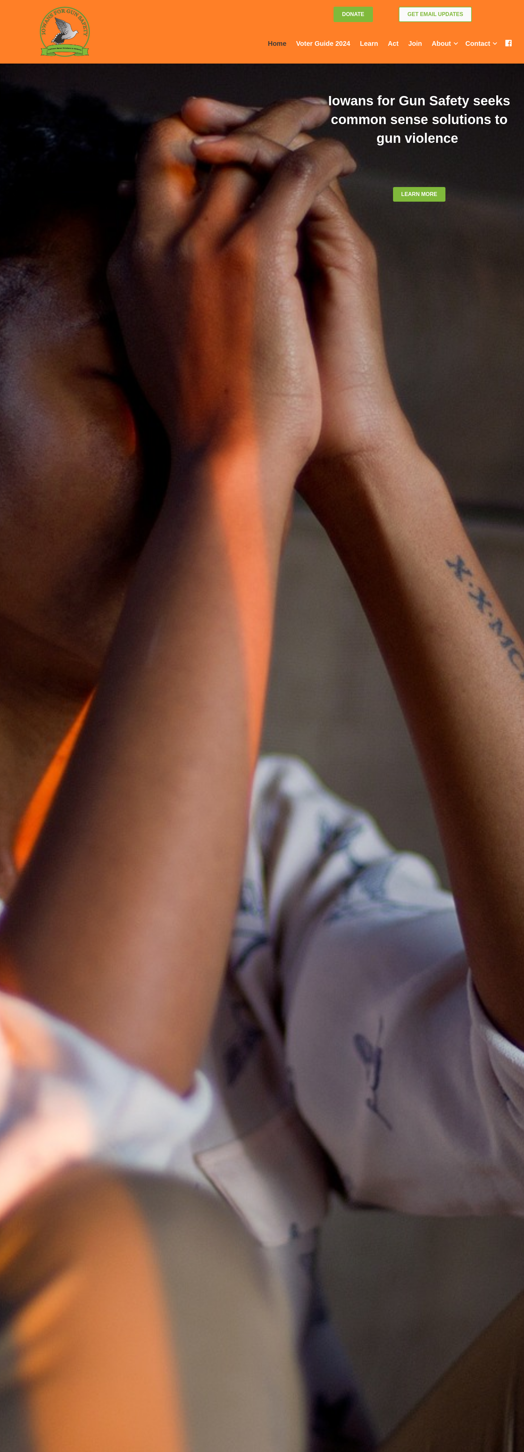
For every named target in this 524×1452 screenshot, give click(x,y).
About (441, 43)
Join (415, 43)
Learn (369, 43)
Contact (478, 43)
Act (393, 43)
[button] (456, 43)
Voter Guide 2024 (323, 43)
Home (277, 43)
